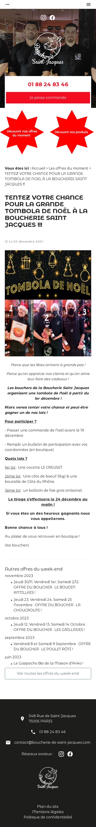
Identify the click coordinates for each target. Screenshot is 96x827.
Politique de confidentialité (48, 817)
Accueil (38, 168)
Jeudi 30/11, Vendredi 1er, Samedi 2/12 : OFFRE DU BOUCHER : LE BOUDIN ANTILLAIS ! (47, 587)
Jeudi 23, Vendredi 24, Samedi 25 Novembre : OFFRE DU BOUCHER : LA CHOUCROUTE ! (47, 605)
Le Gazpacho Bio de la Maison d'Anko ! (48, 663)
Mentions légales (48, 812)
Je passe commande (47, 97)
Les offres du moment (68, 168)
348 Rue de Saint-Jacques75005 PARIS (52, 718)
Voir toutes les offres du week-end (48, 673)
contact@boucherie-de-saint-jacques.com (52, 742)
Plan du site (48, 806)
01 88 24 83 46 (48, 84)
